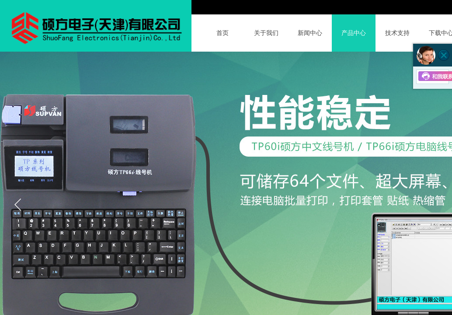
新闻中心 (310, 33)
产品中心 (353, 33)
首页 (222, 33)
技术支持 (397, 33)
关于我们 (266, 33)
